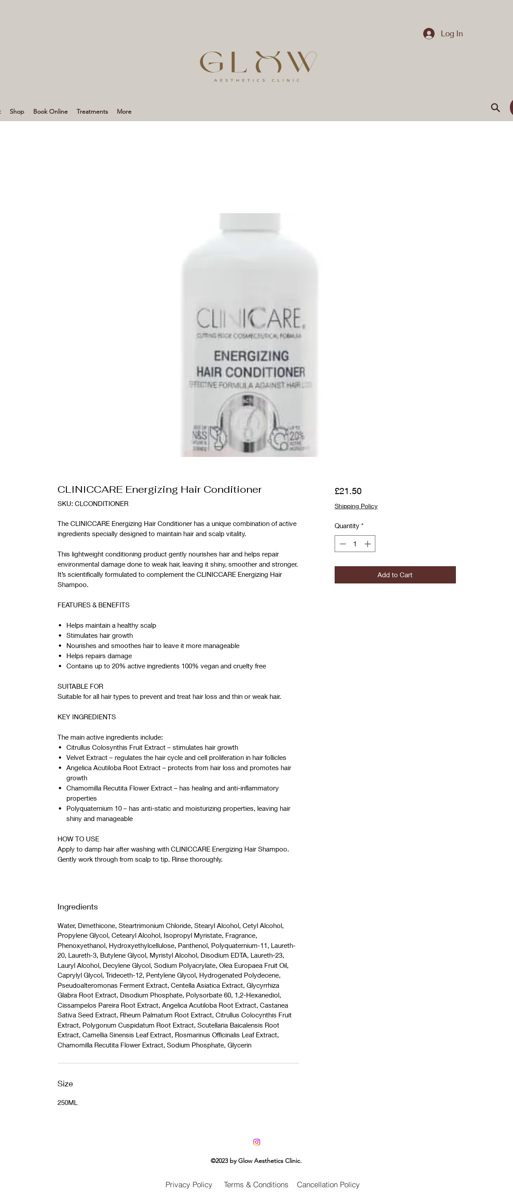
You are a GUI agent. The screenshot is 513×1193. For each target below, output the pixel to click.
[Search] (495, 107)
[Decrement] (342, 544)
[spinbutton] (355, 544)
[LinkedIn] (256, 1142)
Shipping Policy (356, 506)
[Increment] (368, 544)
